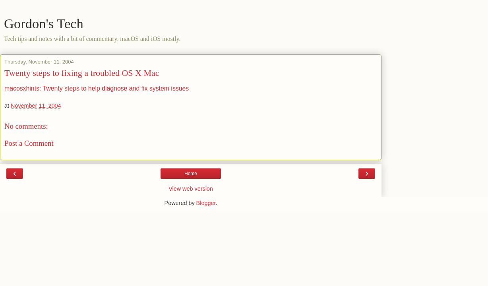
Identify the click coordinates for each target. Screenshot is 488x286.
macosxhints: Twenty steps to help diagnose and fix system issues (96, 88)
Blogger (206, 203)
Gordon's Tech (43, 23)
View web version (190, 189)
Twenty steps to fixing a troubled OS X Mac (81, 73)
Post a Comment (29, 143)
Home (190, 173)
